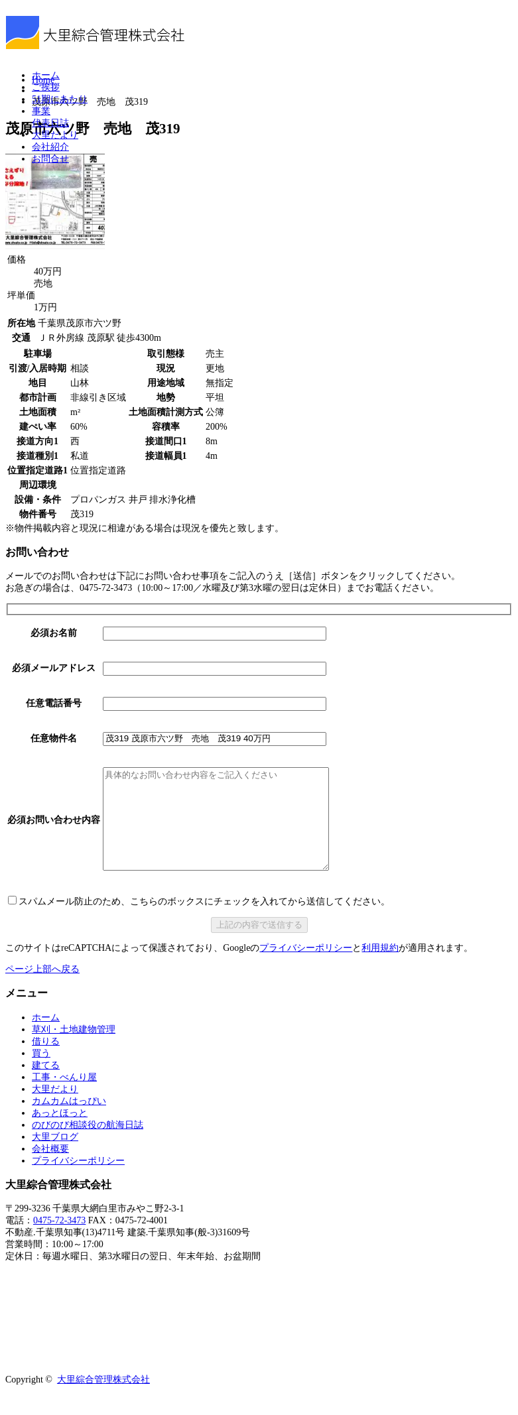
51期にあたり (60, 99)
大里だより (55, 135)
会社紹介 (50, 147)
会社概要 (50, 1169)
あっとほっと (60, 1133)
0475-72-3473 (59, 1240)
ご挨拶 (46, 87)
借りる (46, 1061)
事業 (41, 111)
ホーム (46, 75)
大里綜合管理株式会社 (103, 1399)
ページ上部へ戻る (42, 989)
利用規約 (380, 968)
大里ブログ (55, 1157)
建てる (46, 1085)
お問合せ (50, 159)
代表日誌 (50, 123)
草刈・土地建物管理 (73, 1049)
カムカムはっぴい (69, 1121)
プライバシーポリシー (305, 968)
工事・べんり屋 (64, 1097)
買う (41, 1073)
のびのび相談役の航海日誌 (87, 1145)
